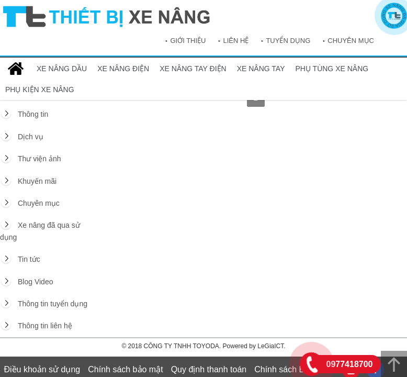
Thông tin (33, 114)
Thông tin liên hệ (45, 325)
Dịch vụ (30, 136)
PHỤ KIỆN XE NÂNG (39, 89)
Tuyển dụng (288, 41)
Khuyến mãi (37, 181)
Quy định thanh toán (209, 369)
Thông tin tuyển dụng (52, 304)
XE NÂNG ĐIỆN (123, 68)
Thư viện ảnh (39, 158)
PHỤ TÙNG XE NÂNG (332, 68)
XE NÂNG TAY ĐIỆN (193, 68)
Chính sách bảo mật (125, 369)
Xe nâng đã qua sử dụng (40, 231)
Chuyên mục (350, 41)
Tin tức (29, 259)
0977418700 (349, 364)
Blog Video (35, 282)
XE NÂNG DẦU (62, 68)
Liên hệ (235, 41)
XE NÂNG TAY (261, 68)
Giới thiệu (188, 41)
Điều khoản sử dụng (42, 369)
